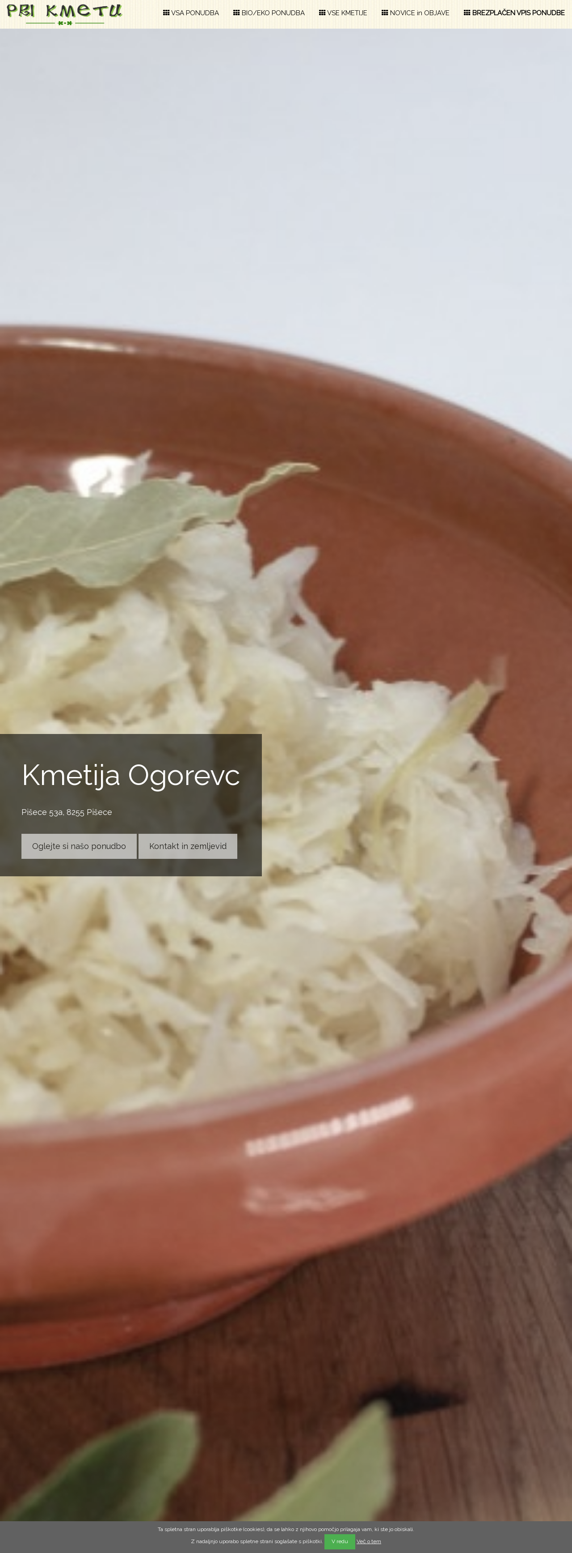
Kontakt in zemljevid (188, 846)
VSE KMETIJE (343, 13)
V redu (340, 1541)
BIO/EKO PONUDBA (269, 13)
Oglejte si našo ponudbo (79, 846)
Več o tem (369, 1541)
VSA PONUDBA (191, 13)
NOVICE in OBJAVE (416, 13)
